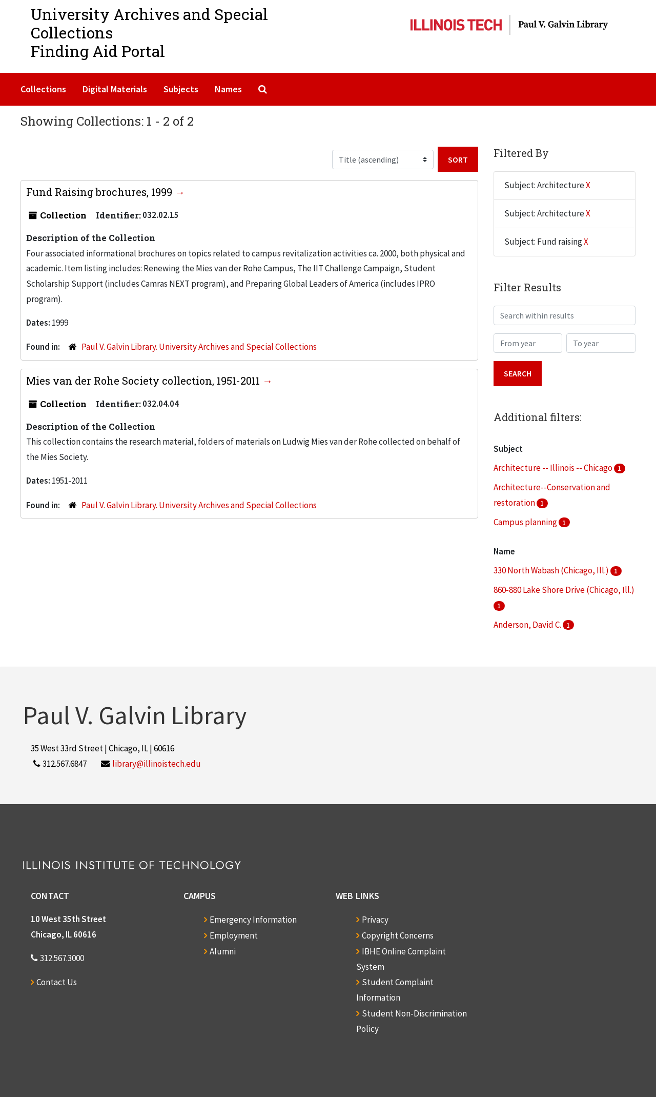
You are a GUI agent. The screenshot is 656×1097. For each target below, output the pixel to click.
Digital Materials (115, 89)
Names (228, 89)
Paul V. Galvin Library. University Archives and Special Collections (199, 346)
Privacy (375, 919)
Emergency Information (253, 919)
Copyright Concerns (398, 935)
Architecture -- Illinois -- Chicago (554, 467)
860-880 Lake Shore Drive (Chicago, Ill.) (564, 589)
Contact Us (56, 982)
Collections (43, 89)
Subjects (180, 89)
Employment (234, 935)
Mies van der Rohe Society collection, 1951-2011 (144, 380)
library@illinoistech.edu (156, 763)
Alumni (223, 951)
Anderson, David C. (528, 624)
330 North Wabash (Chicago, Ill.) (552, 570)
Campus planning (526, 522)
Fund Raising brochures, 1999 (100, 191)
